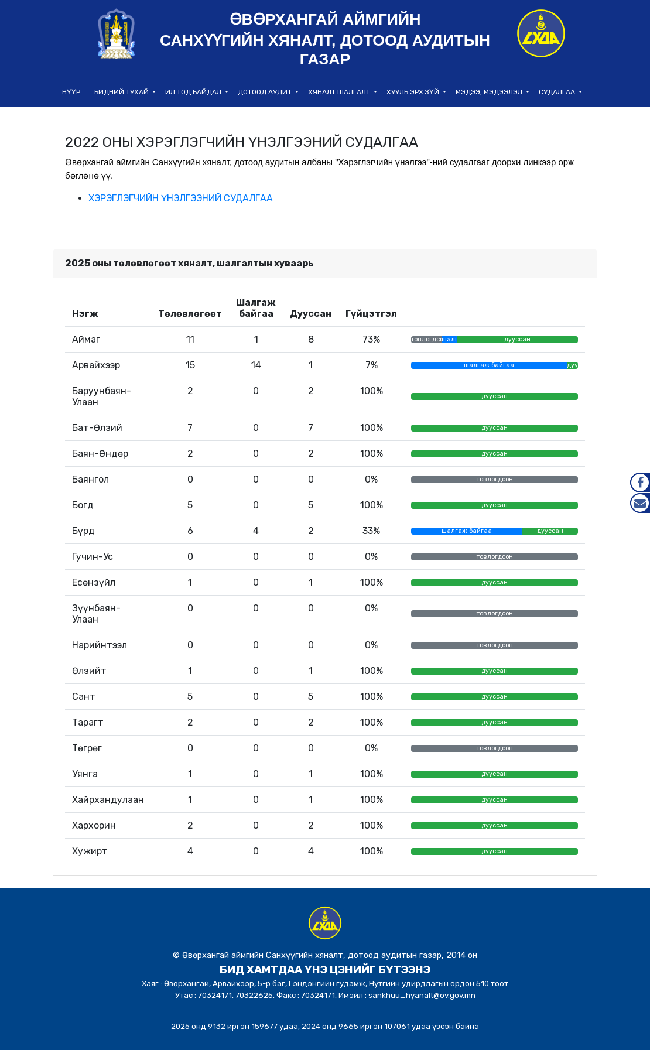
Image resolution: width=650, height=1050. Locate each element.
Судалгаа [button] (558, 92)
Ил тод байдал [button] (194, 92)
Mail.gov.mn (640, 503)
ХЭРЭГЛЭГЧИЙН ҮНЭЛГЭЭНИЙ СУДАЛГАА (180, 198)
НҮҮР (71, 92)
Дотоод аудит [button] (265, 92)
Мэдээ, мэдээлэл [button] (490, 92)
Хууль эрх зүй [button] (413, 92)
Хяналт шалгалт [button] (340, 92)
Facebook (640, 482)
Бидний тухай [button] (122, 92)
